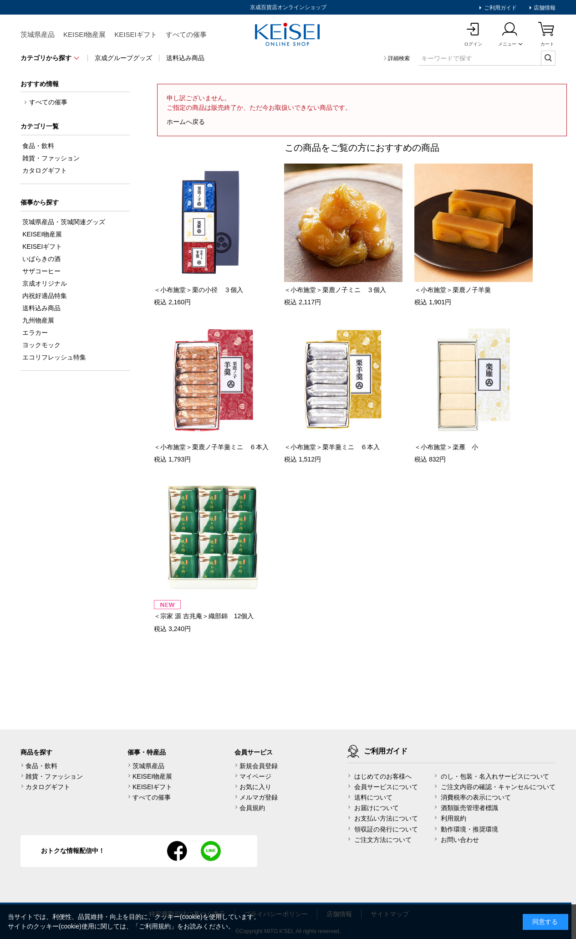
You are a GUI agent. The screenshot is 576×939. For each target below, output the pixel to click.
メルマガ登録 (259, 797)
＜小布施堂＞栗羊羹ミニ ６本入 (332, 447)
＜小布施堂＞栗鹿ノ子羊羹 (452, 289)
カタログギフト (47, 786)
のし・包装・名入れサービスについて (495, 776)
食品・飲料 (41, 766)
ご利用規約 (155, 926)
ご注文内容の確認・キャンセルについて (498, 786)
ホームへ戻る (186, 121)
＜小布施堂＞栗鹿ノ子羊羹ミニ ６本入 (211, 447)
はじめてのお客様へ (383, 776)
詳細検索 (399, 58)
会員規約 (252, 807)
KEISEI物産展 (84, 34)
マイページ (255, 776)
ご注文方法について (383, 839)
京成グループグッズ (123, 58)
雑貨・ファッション (54, 776)
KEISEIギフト (135, 34)
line (211, 851)
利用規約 (453, 818)
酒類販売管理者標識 (469, 807)
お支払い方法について (386, 818)
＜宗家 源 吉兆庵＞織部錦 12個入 (204, 616)
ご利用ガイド (499, 8)
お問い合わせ (460, 839)
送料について (373, 797)
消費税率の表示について (476, 797)
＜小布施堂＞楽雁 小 (446, 447)
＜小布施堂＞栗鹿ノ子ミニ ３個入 (335, 289)
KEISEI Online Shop (288, 35)
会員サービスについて (386, 786)
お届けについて (376, 807)
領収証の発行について (386, 829)
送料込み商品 (185, 58)
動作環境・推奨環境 (469, 829)
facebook (177, 851)
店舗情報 (544, 8)
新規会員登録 (259, 766)
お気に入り (255, 786)
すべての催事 (186, 34)
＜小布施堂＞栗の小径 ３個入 (198, 289)
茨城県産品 (37, 34)
